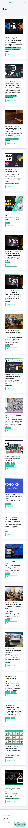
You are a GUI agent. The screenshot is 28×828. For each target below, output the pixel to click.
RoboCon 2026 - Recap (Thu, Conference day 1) (13, 293)
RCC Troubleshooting (12, 519)
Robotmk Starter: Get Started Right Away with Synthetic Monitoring (13, 83)
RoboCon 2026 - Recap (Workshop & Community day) (13, 334)
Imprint (3, 822)
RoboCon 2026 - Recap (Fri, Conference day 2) (12, 254)
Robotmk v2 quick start (12, 376)
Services (8, 815)
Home (3, 815)
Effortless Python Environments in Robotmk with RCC (13, 750)
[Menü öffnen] (24, 2)
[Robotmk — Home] (7, 2)
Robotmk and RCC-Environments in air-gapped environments (12, 173)
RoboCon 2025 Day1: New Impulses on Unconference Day (13, 606)
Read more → (11, 54)
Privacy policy (9, 822)
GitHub (3, 818)
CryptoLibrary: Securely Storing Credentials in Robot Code (13, 130)
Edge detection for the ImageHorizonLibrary (12, 789)
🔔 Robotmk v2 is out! (12, 707)
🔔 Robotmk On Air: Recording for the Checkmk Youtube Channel (13, 680)
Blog (14, 815)
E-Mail (7, 818)
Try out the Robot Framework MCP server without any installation (13, 38)
